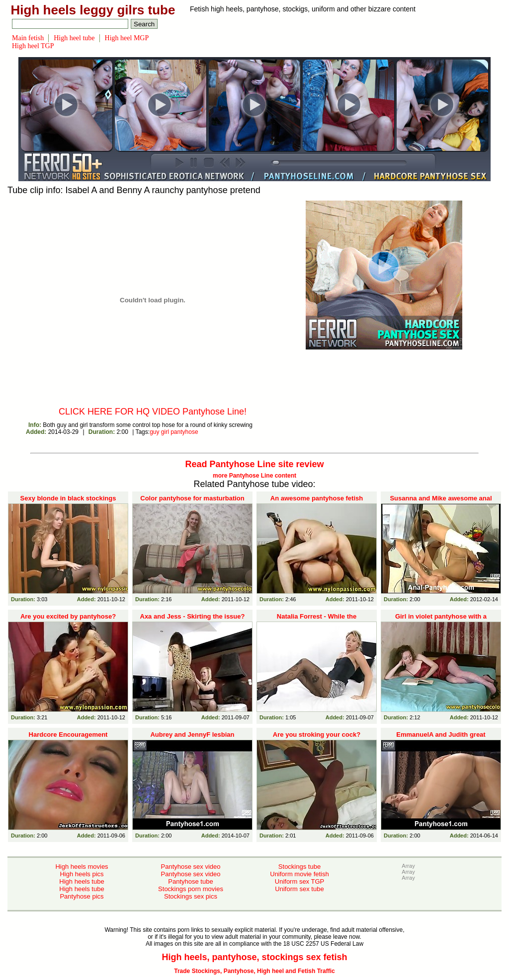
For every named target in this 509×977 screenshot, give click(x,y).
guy (154, 431)
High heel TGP (33, 46)
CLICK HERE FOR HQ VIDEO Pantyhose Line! (153, 412)
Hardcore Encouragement (68, 734)
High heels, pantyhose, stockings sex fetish (254, 957)
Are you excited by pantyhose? (68, 616)
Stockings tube (299, 866)
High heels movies (81, 866)
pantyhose (184, 431)
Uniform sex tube (299, 889)
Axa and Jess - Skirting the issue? (192, 616)
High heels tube (81, 881)
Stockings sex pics (190, 896)
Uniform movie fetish (299, 874)
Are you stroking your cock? (316, 734)
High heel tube (74, 38)
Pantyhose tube (190, 881)
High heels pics (81, 874)
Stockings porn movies (190, 889)
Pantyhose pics (81, 896)
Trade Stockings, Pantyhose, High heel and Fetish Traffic (254, 971)
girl (165, 431)
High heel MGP (127, 38)
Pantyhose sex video (191, 866)
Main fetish (28, 38)
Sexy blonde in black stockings (68, 498)
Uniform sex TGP (299, 881)
